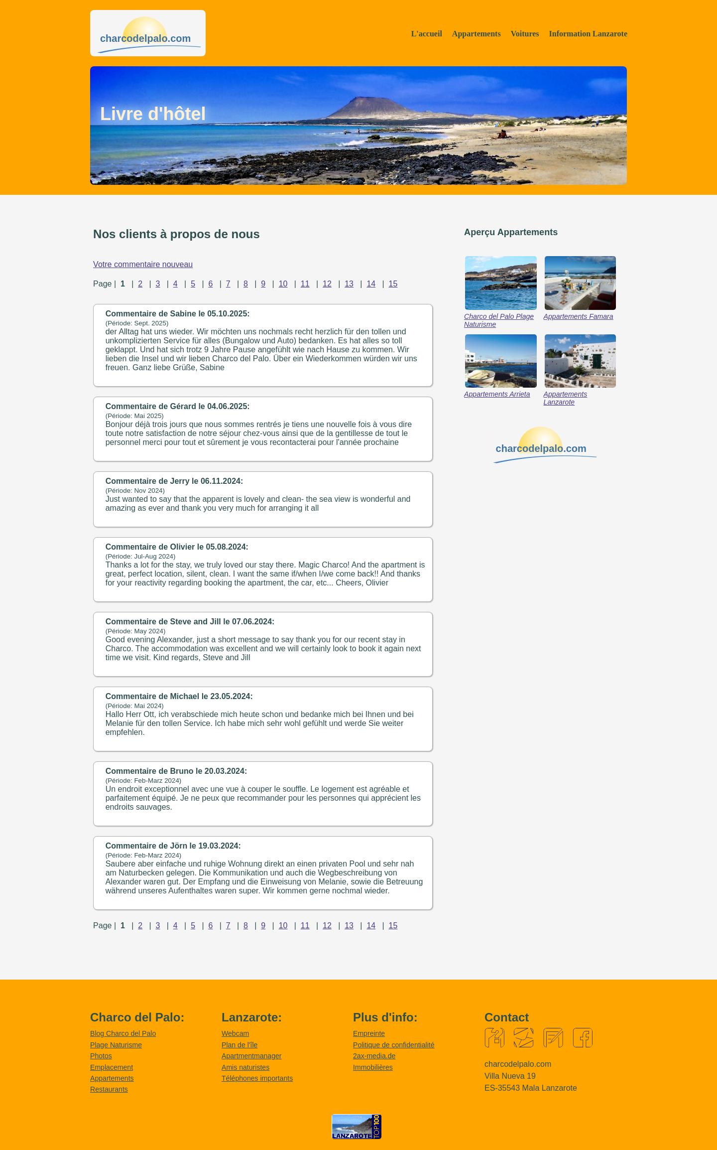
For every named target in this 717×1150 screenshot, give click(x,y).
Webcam (235, 1033)
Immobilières (373, 1067)
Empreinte (369, 1033)
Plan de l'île (239, 1045)
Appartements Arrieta (497, 394)
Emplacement (111, 1067)
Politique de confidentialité (394, 1045)
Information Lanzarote (588, 33)
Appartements (476, 33)
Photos (101, 1056)
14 (370, 284)
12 (327, 284)
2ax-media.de (374, 1056)
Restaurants (109, 1089)
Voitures (525, 33)
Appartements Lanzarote (566, 398)
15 (393, 284)
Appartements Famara (578, 316)
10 (283, 284)
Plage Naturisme (116, 1045)
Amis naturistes (245, 1067)
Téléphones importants (257, 1078)
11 (305, 284)
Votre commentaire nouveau (143, 264)
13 (349, 284)
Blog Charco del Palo (123, 1033)
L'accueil (426, 33)
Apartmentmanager (252, 1056)
